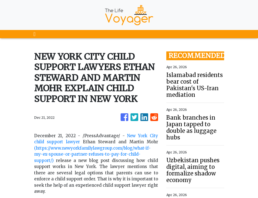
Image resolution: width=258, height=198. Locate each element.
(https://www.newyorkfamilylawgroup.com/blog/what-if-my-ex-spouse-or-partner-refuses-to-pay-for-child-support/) (94, 154)
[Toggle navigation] (34, 34)
